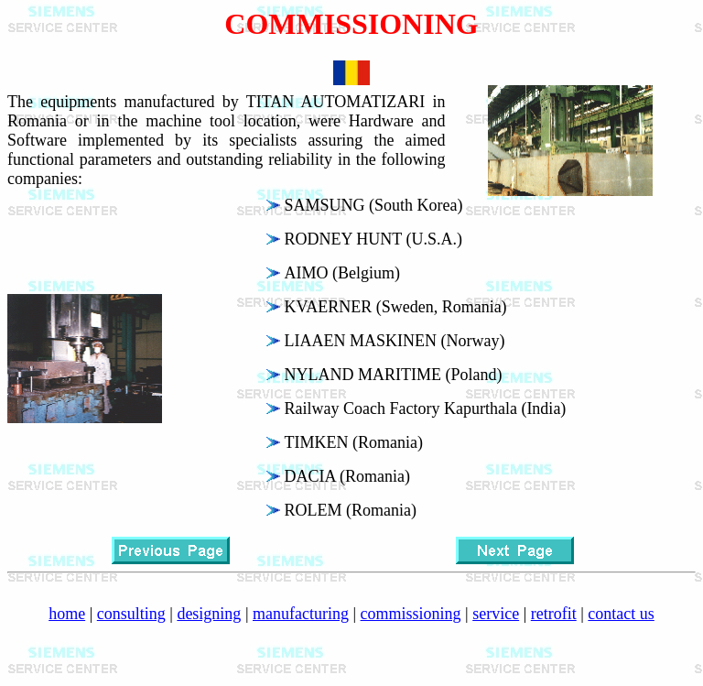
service (495, 613)
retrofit (554, 613)
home (67, 613)
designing (209, 613)
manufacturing (301, 613)
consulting (131, 613)
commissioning (411, 613)
